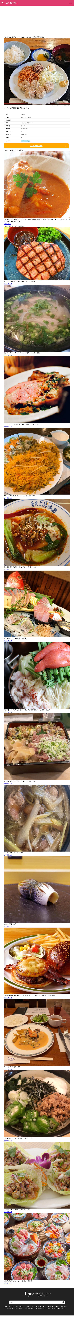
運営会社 (7, 1306)
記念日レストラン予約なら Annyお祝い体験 (20, 1308)
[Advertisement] (37, 20)
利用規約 (38, 1306)
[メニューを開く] (69, 3)
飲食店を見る (8, 284)
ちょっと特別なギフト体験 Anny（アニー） (56, 1306)
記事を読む (7, 224)
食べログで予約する (36, 146)
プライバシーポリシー (18, 1306)
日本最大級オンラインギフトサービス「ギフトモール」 (51, 1308)
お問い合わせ (30, 1306)
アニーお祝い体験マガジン (9, 3)
